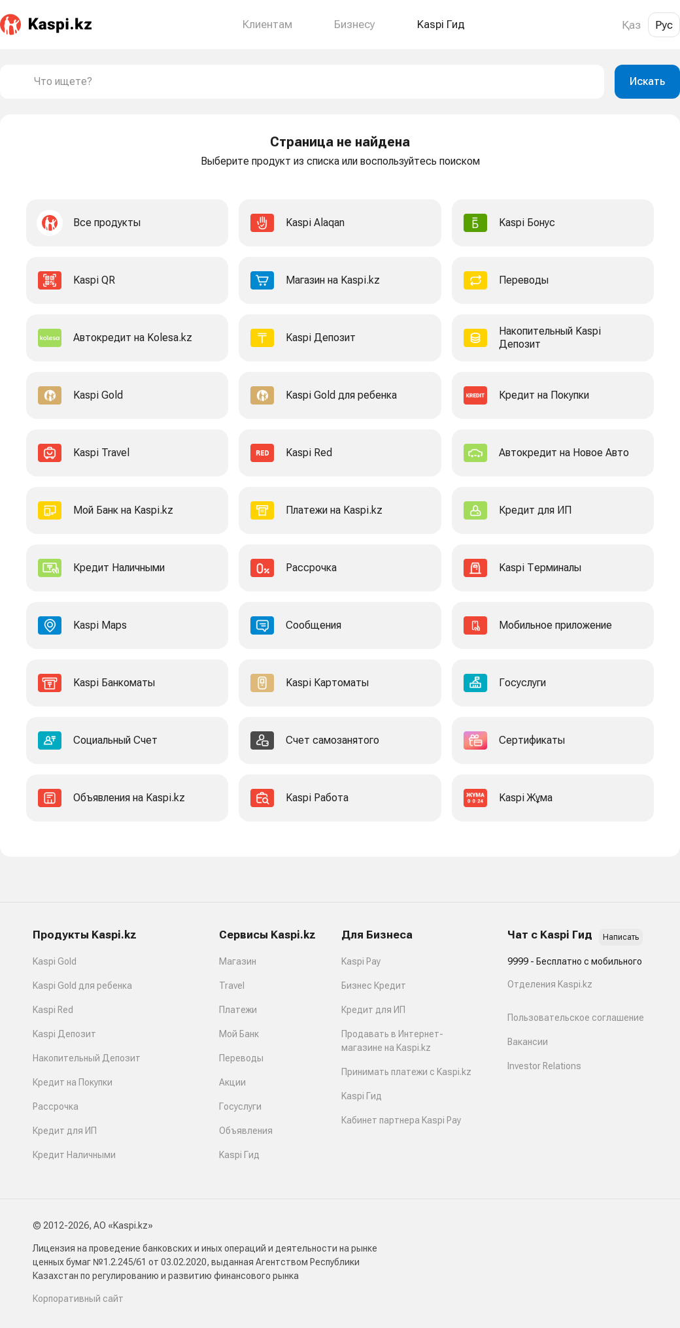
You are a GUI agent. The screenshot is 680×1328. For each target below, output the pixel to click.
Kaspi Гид (239, 1155)
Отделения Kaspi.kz (549, 984)
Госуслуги (240, 1106)
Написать (621, 937)
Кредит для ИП (65, 1130)
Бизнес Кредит (373, 985)
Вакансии (527, 1042)
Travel (232, 985)
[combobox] (314, 81)
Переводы (241, 1058)
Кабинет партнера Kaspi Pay (401, 1120)
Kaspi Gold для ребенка (82, 985)
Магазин (237, 961)
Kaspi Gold (54, 961)
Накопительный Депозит (87, 1058)
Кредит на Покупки (72, 1082)
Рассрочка (55, 1106)
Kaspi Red (53, 1009)
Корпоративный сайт (78, 1298)
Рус (664, 24)
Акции (232, 1082)
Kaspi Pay (361, 961)
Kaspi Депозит (64, 1034)
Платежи (238, 1009)
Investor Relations (544, 1066)
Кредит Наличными (74, 1155)
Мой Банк (239, 1034)
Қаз (631, 24)
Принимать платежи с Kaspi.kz (406, 1072)
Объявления (246, 1130)
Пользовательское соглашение (575, 1017)
